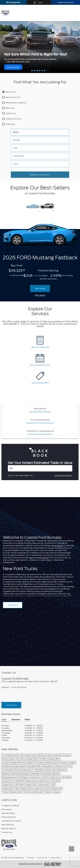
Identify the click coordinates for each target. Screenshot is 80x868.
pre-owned (43, 558)
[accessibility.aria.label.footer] (52, 864)
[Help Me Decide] (40, 47)
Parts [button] (27, 720)
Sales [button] (4, 720)
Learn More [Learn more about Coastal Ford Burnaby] (12, 605)
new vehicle (57, 545)
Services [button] (16, 720)
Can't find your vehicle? (63, 475)
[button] (13, 2)
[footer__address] (40, 681)
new (31, 558)
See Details (40, 288)
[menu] (75, 13)
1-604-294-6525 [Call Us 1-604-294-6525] (18, 687)
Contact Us (11, 705)
